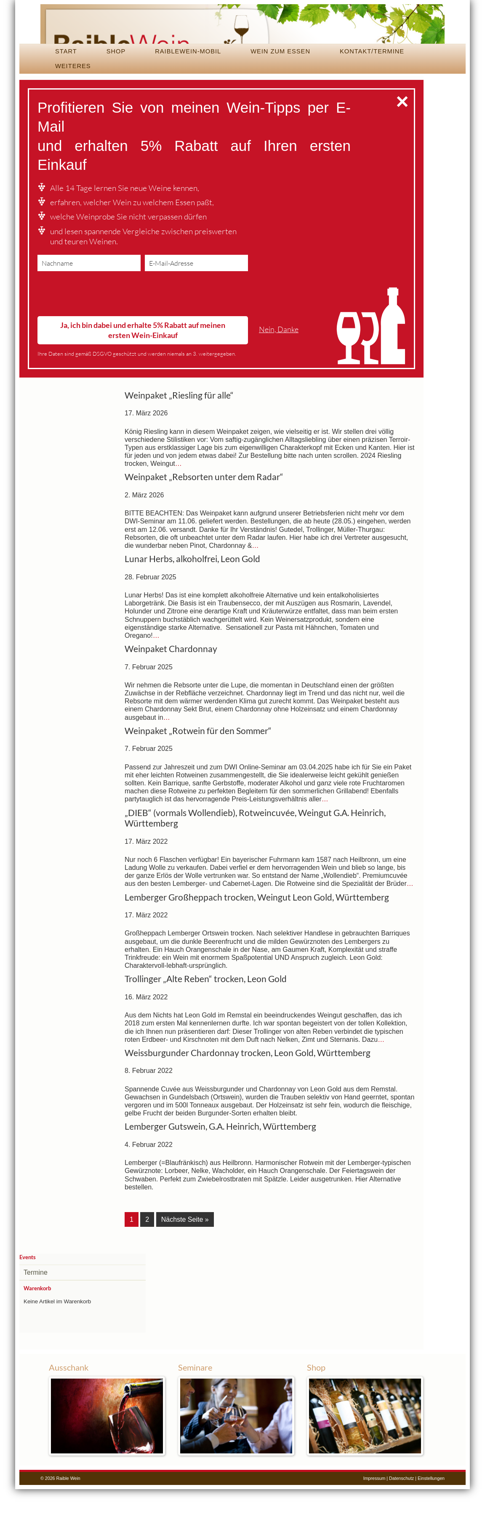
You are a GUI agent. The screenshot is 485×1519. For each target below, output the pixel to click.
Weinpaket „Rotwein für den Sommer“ (198, 762)
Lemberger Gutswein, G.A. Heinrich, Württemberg (220, 1158)
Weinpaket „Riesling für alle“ (179, 426)
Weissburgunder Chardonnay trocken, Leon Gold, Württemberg (247, 1084)
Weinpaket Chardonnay (171, 680)
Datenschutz (401, 1508)
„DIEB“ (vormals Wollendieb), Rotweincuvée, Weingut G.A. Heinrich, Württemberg (255, 850)
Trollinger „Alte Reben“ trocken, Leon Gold (206, 1010)
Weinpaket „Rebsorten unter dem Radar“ (204, 508)
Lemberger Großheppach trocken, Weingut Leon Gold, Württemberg (257, 928)
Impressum (374, 1508)
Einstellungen (431, 1508)
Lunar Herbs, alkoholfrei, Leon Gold (192, 590)
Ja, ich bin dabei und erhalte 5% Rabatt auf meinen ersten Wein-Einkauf (142, 361)
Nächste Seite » (185, 1251)
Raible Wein (242, 40)
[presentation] (101, 327)
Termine (36, 1302)
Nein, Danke (278, 361)
